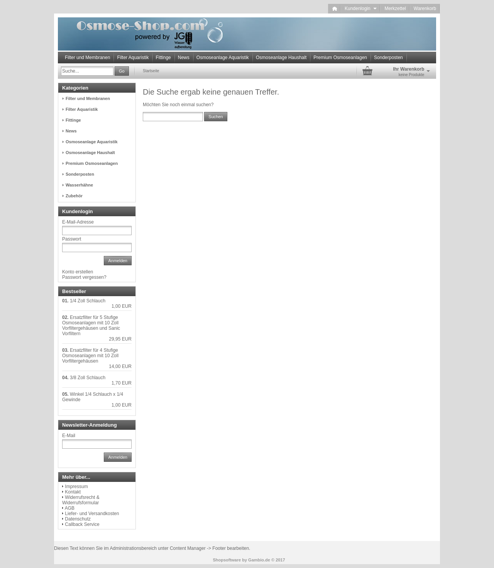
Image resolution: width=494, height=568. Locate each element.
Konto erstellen (77, 272)
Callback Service (82, 524)
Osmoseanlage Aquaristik (222, 57)
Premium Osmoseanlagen (340, 57)
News (183, 57)
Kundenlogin (361, 8)
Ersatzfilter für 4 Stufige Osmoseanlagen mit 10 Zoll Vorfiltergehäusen (90, 356)
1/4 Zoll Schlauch (87, 300)
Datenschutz (78, 519)
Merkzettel (395, 8)
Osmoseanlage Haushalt (281, 57)
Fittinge (163, 57)
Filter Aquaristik (133, 57)
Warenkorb (425, 8)
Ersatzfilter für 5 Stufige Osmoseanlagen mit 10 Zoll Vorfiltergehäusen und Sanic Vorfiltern (91, 325)
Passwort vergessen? (84, 277)
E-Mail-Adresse (78, 222)
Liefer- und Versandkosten (92, 513)
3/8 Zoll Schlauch (87, 377)
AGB (69, 508)
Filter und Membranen (87, 57)
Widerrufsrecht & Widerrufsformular (81, 500)
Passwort (71, 239)
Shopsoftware (227, 560)
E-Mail (68, 435)
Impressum (76, 486)
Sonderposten (388, 57)
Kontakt (73, 492)
